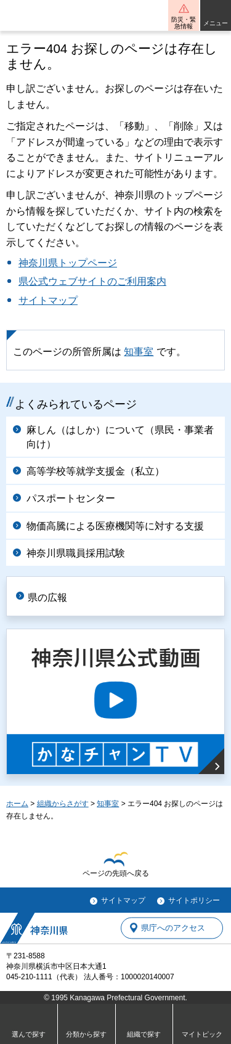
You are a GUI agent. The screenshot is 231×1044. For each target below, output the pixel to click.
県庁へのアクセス (173, 927)
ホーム (17, 803)
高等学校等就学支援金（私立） (95, 471)
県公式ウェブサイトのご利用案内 (92, 281)
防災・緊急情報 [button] (183, 23)
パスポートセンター (70, 498)
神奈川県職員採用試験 (75, 553)
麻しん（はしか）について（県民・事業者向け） (120, 437)
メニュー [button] (215, 23)
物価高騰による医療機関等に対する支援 (115, 526)
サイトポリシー (194, 900)
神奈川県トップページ (67, 263)
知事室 (138, 351)
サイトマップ (48, 300)
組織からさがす (63, 803)
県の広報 (47, 597)
